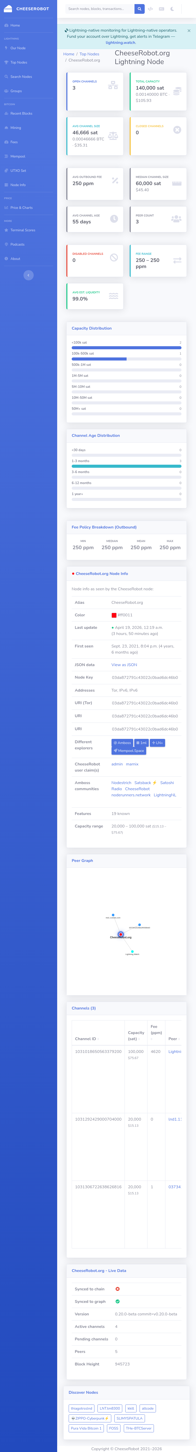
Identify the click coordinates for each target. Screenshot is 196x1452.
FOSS (113, 1428)
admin (117, 764)
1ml (141, 742)
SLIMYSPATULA (130, 1418)
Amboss (122, 742)
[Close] (189, 30)
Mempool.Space (129, 750)
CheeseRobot (137, 789)
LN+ (157, 742)
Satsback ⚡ (145, 783)
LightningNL (165, 795)
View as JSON (124, 665)
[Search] (100, 9)
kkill (131, 1408)
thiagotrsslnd (81, 1408)
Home (68, 54)
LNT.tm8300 (110, 1408)
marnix (132, 764)
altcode (148, 1408)
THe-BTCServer (139, 1428)
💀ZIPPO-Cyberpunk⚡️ (90, 1418)
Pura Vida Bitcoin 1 (86, 1428)
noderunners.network (131, 795)
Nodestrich (121, 783)
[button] (189, 9)
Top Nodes (89, 54)
